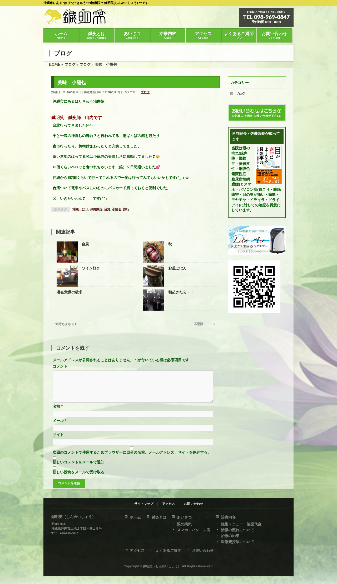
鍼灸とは (159, 518)
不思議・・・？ (207, 324)
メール (60, 427)
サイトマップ (143, 504)
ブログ (145, 92)
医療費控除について (237, 542)
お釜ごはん (177, 268)
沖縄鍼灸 (96, 209)
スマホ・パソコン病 (193, 530)
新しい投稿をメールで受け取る (78, 479)
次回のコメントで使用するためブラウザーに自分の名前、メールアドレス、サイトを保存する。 (132, 459)
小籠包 (116, 209)
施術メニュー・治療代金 (241, 524)
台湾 (107, 209)
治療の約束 (230, 536)
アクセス (168, 504)
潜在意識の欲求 (69, 292)
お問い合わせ (193, 504)
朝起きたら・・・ (183, 292)
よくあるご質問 (168, 551)
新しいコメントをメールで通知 (78, 469)
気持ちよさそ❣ (64, 324)
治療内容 (228, 518)
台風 (85, 244)
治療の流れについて (237, 530)
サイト (58, 441)
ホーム (135, 518)
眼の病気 (184, 524)
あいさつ (184, 518)
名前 (58, 413)
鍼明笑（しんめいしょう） (162, 566)
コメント (60, 366)
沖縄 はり (80, 209)
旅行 (126, 209)
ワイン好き (91, 268)
